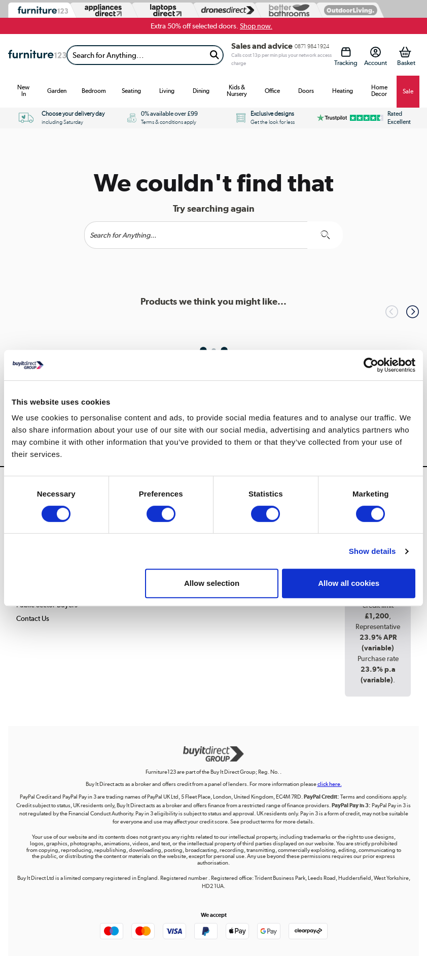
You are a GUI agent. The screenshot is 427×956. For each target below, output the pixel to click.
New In (23, 90)
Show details (372, 551)
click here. (329, 784)
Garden (56, 90)
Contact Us (32, 618)
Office (272, 90)
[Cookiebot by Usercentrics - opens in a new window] (371, 365)
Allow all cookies (348, 583)
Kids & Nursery (237, 90)
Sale (408, 91)
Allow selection (211, 583)
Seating (131, 90)
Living (166, 90)
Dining (201, 90)
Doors (306, 90)
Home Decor (379, 90)
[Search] (136, 55)
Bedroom (94, 90)
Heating (342, 90)
